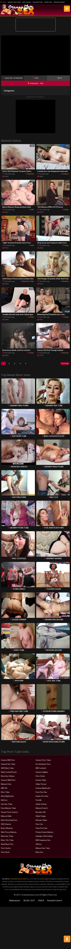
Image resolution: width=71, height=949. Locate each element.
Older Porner (41, 786)
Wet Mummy (26, 2)
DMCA (41, 902)
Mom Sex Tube (7, 838)
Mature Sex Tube (43, 850)
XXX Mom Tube (38, 2)
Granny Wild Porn (8, 782)
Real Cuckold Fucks (9, 774)
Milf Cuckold (41, 770)
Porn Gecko (6, 850)
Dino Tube (5, 794)
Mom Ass (39, 854)
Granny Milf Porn (14, 2)
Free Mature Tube (8, 810)
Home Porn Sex (42, 798)
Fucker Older (41, 782)
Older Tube (48, 2)
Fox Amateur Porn (43, 766)
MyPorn (4, 802)
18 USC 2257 (29, 902)
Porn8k (39, 802)
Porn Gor (39, 826)
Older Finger (41, 818)
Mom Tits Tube (7, 842)
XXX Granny (6, 826)
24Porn (39, 846)
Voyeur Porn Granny (9, 814)
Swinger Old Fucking (44, 838)
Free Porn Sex (41, 794)
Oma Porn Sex (41, 830)
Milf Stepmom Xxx (43, 842)
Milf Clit (4, 790)
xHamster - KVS (35, 83)
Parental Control (54, 902)
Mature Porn (6, 786)
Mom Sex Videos (59, 2)
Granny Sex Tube (8, 766)
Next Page (63, 364)
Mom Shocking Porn (9, 822)
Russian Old (40, 814)
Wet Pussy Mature (9, 834)
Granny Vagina (42, 774)
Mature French (42, 810)
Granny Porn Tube (43, 762)
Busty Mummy (7, 830)
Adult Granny (41, 806)
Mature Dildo (6, 818)
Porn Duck (5, 854)
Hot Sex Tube (6, 806)
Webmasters (14, 902)
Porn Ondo (40, 778)
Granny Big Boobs (43, 790)
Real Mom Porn (7, 846)
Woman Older (41, 822)
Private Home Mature (44, 834)
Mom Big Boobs (7, 798)
